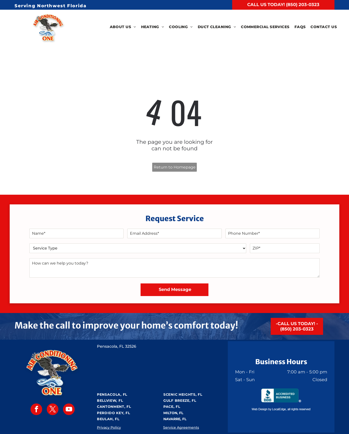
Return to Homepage (175, 167)
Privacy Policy (109, 427)
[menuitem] (123, 27)
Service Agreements (181, 427)
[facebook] (36, 409)
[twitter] (52, 409)
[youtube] (69, 409)
